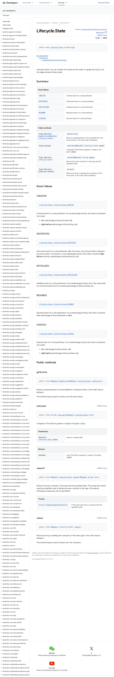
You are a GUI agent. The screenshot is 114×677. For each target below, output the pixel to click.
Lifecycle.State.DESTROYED (64, 243)
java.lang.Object (42, 56)
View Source (100, 32)
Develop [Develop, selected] (61, 3)
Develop (54, 23)
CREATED (42, 96)
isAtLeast (71, 146)
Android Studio (104, 3)
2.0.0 (105, 35)
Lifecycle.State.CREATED (63, 205)
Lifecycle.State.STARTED (63, 334)
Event (98, 70)
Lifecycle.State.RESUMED (63, 304)
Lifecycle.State (56, 47)
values (69, 169)
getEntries (71, 134)
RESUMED (42, 113)
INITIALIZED (44, 107)
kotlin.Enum (44, 58)
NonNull (48, 134)
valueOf (70, 157)
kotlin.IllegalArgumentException (53, 505)
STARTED (42, 118)
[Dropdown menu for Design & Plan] (52, 2)
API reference (9, 11)
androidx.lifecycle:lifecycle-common (94, 29)
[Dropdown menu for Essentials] (34, 2)
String (85, 157)
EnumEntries (43, 136)
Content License (92, 553)
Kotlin (98, 38)
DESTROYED (43, 101)
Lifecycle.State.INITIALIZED (65, 275)
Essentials (27, 3)
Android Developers (43, 23)
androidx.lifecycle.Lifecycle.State (55, 60)
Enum (73, 47)
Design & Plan (44, 3)
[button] (14, 32)
